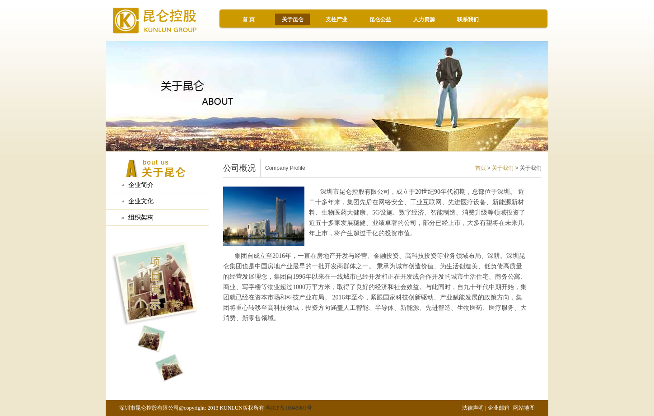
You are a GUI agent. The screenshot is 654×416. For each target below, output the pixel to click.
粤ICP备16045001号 (289, 408)
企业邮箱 (498, 408)
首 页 (249, 19)
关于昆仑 (293, 19)
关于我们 (503, 168)
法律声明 (473, 408)
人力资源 (424, 19)
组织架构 (141, 217)
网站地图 (524, 408)
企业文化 (141, 201)
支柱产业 (336, 19)
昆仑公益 (380, 19)
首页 (480, 168)
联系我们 (468, 19)
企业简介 (141, 185)
